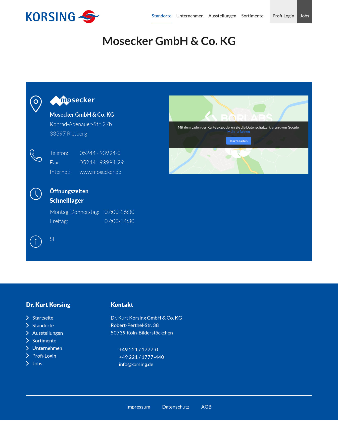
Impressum (138, 407)
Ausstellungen (47, 333)
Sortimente (44, 340)
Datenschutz (175, 407)
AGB (207, 407)
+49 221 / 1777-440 (141, 357)
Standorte (43, 325)
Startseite (42, 318)
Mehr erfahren (238, 131)
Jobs (37, 363)
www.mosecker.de (100, 171)
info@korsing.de (136, 365)
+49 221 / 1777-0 (138, 350)
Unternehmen (47, 348)
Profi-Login (44, 355)
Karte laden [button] (239, 141)
